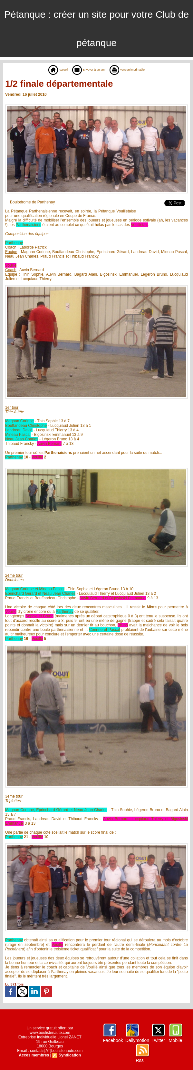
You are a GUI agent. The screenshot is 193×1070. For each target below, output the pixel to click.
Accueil (49, 69)
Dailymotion (137, 1040)
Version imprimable (132, 69)
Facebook (113, 1040)
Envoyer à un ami (86, 69)
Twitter (157, 1040)
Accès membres (34, 1055)
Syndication (69, 1055)
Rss (139, 1060)
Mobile (174, 1040)
